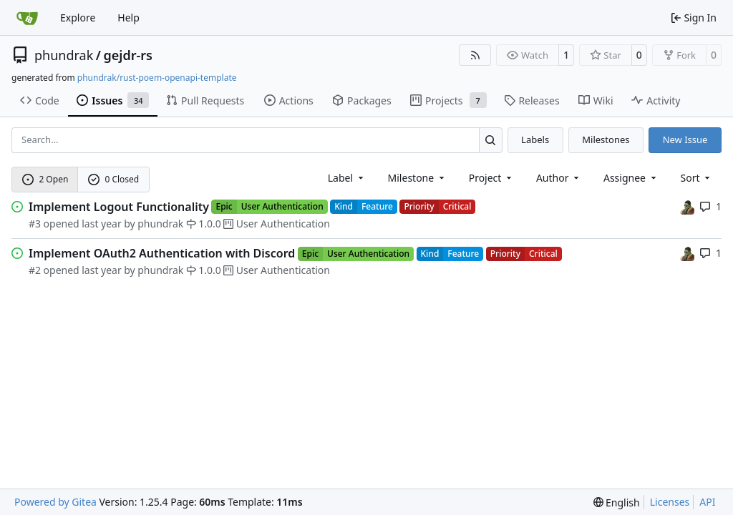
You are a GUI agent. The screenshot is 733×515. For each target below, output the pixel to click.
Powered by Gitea (55, 502)
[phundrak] (687, 206)
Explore (77, 17)
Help (128, 17)
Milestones (605, 139)
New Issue (685, 139)
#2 (35, 270)
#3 (35, 223)
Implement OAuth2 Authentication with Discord (162, 253)
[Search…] (491, 139)
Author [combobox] (558, 178)
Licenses (670, 502)
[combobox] (347, 177)
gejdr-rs (127, 55)
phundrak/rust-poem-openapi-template (157, 78)
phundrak (63, 55)
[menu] (696, 177)
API (707, 502)
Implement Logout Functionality (119, 207)
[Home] (27, 18)
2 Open (45, 179)
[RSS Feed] (475, 55)
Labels (535, 139)
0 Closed (114, 179)
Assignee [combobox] (631, 178)
